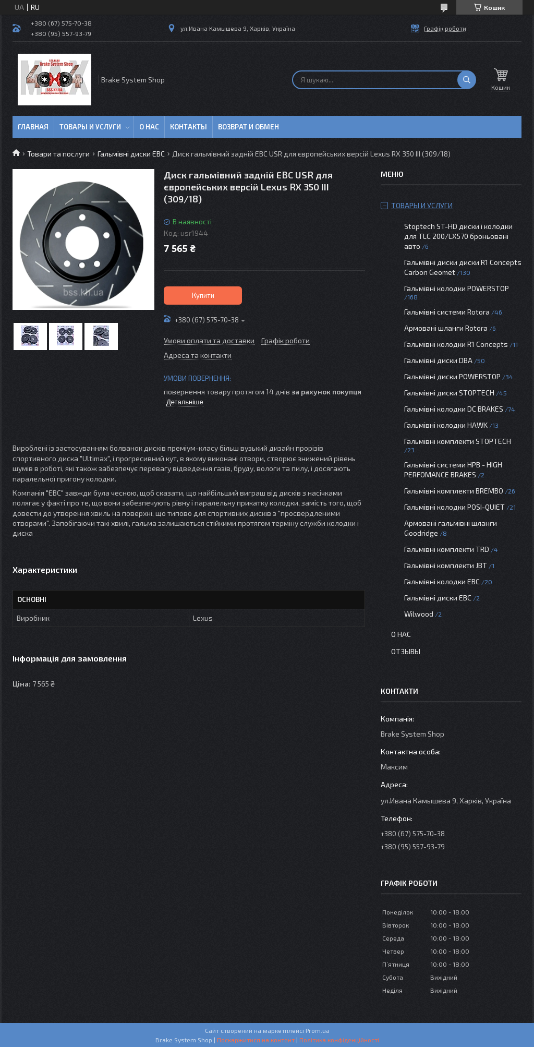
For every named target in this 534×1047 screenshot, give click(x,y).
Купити (203, 295)
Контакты (188, 127)
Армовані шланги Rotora (446, 327)
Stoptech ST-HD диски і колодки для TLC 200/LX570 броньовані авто (458, 236)
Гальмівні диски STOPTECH (449, 392)
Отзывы (405, 651)
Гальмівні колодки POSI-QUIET (454, 506)
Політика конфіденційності (339, 1039)
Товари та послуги (58, 153)
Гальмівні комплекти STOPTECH (457, 441)
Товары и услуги (90, 127)
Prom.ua (318, 1030)
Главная (33, 127)
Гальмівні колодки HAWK (446, 424)
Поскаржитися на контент (256, 1039)
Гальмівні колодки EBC (442, 581)
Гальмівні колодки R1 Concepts (456, 344)
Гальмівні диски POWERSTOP (452, 376)
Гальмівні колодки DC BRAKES (453, 408)
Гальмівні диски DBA (438, 360)
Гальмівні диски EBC (131, 153)
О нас (149, 127)
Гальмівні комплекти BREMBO (453, 490)
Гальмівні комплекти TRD (446, 549)
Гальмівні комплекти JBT (445, 565)
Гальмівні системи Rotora (447, 311)
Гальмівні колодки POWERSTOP (456, 288)
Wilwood (418, 613)
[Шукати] (466, 79)
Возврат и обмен (248, 127)
